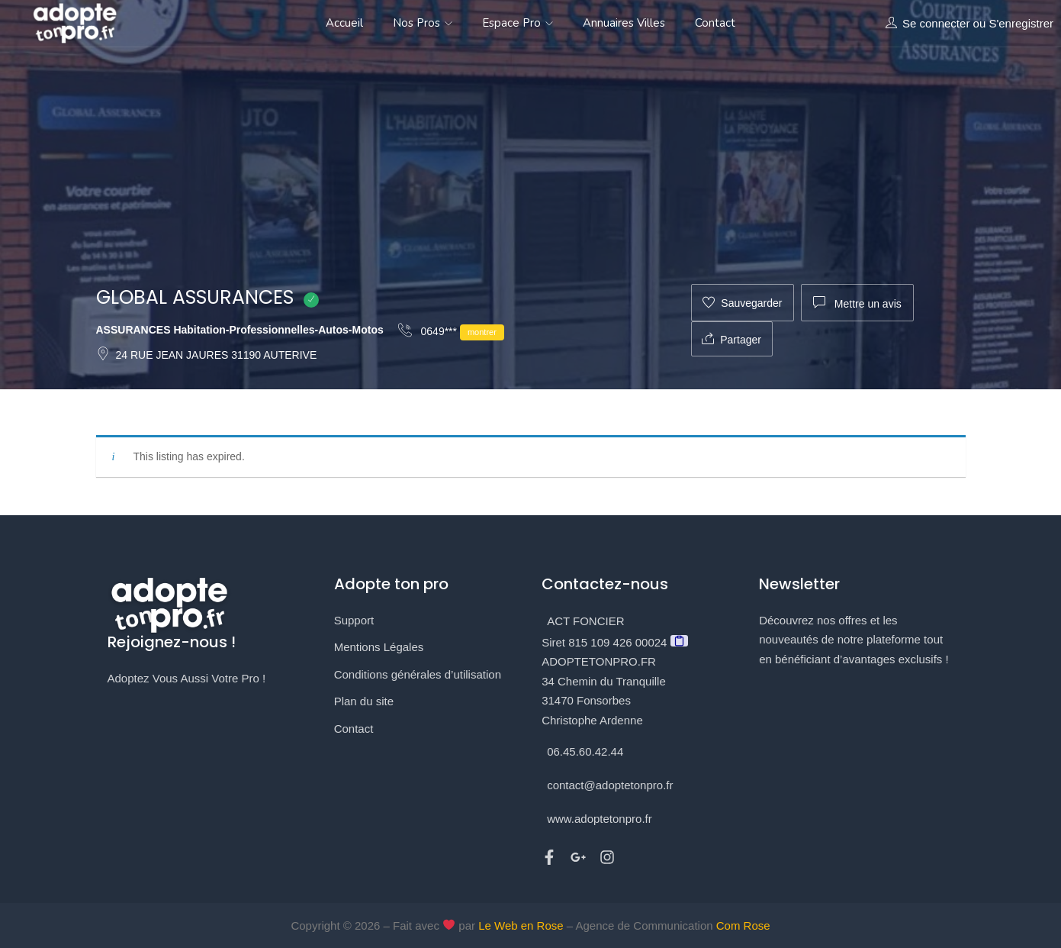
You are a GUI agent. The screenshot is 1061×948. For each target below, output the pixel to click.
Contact (715, 23)
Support (354, 620)
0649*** (451, 331)
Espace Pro (517, 23)
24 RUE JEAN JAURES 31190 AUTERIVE (206, 355)
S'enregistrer (1021, 23)
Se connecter (935, 23)
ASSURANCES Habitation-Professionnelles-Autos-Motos (240, 330)
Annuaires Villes (624, 23)
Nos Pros (422, 23)
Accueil (344, 23)
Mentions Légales (379, 646)
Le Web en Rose (520, 925)
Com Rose (743, 925)
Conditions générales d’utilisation (417, 674)
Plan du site (364, 701)
